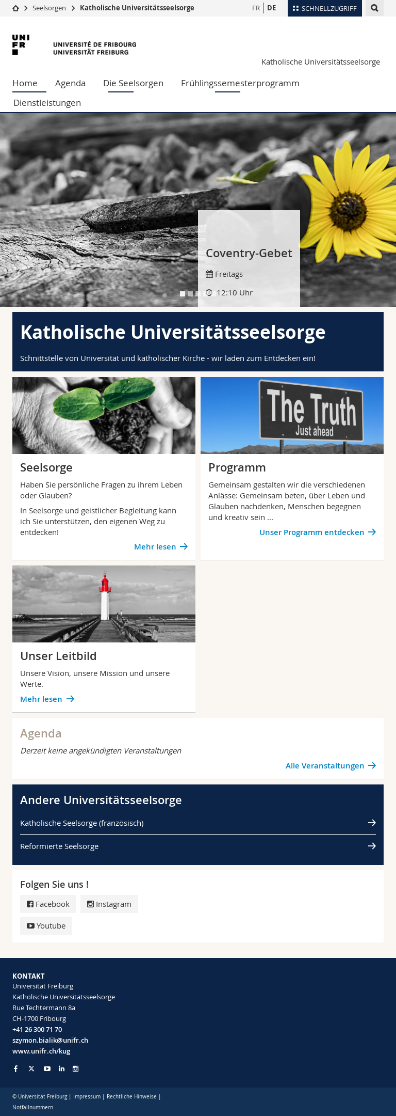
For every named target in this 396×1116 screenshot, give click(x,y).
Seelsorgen (49, 7)
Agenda (70, 83)
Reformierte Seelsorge (59, 846)
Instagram (109, 904)
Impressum (87, 1096)
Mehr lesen (155, 546)
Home (25, 83)
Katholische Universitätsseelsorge (137, 7)
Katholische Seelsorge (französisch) (81, 823)
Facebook (48, 904)
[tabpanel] (198, 210)
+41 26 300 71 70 (37, 1029)
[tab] (182, 293)
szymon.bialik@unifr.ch (50, 1040)
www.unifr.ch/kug (41, 1051)
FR (256, 7)
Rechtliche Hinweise (132, 1096)
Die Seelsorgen (133, 83)
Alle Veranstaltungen (325, 765)
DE (271, 7)
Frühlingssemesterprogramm (240, 83)
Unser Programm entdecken (312, 532)
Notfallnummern (32, 1107)
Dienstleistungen (47, 102)
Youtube (46, 925)
